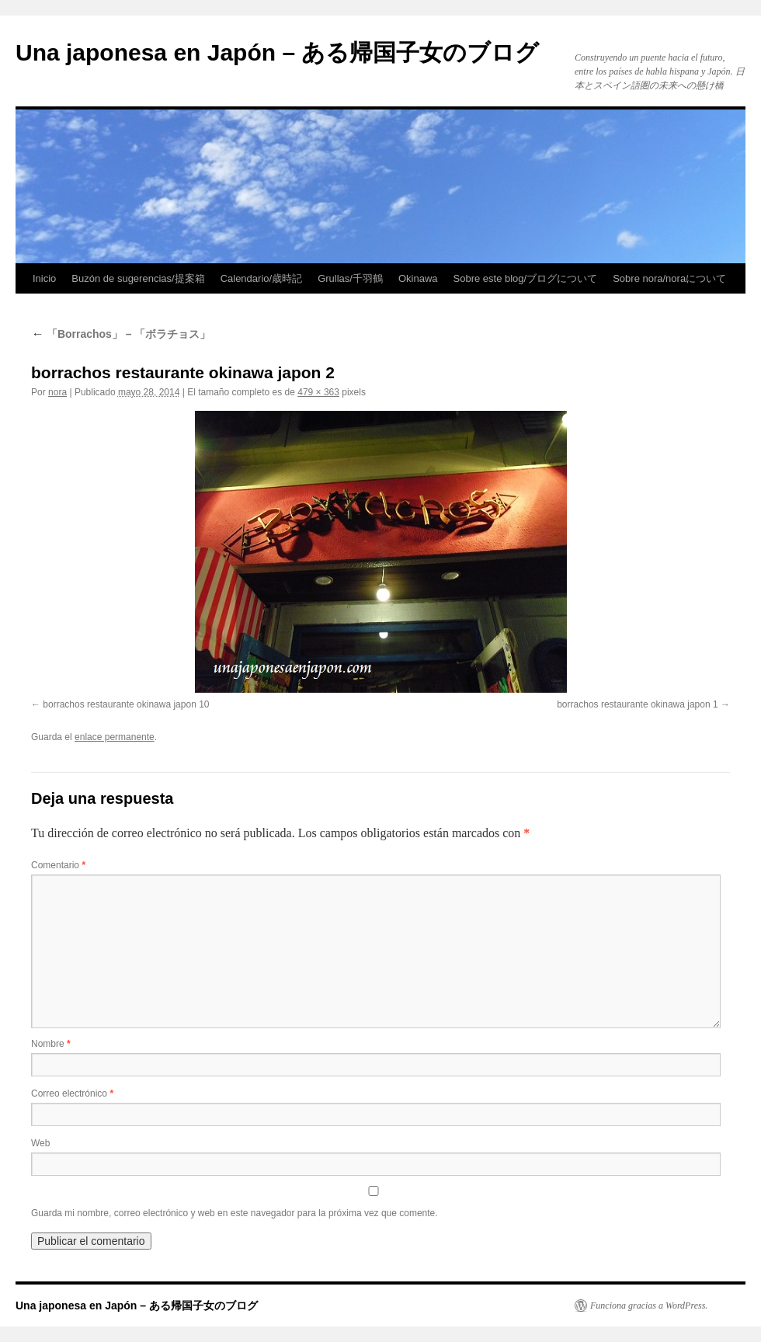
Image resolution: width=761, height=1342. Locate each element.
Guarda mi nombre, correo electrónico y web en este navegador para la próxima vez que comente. (234, 1213)
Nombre (51, 1043)
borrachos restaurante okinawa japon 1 (637, 704)
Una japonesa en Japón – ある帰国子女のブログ (277, 52)
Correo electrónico (72, 1093)
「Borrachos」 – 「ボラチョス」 (120, 334)
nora (57, 392)
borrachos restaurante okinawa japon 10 (126, 704)
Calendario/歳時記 (262, 278)
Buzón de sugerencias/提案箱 (137, 278)
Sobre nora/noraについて (669, 278)
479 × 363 (318, 392)
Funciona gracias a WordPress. (648, 1305)
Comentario (58, 865)
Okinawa (418, 278)
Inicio (44, 278)
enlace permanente (115, 737)
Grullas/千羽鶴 (350, 278)
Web (40, 1143)
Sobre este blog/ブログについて (525, 278)
